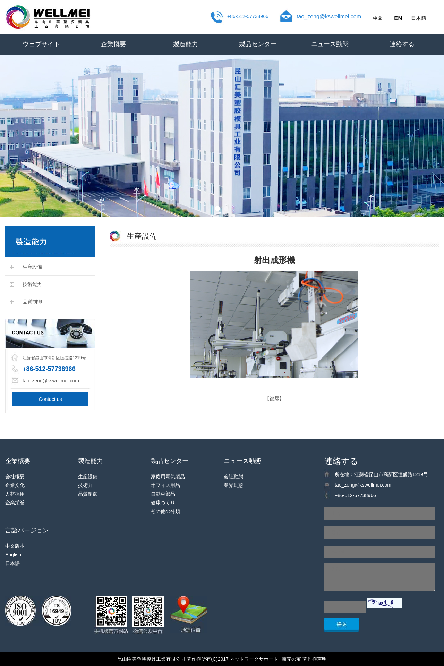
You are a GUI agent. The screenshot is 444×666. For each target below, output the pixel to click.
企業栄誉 (15, 502)
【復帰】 (274, 398)
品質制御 (32, 301)
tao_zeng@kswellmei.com (329, 16)
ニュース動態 (330, 44)
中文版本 (15, 546)
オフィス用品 (165, 485)
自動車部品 (163, 494)
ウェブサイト (41, 44)
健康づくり (163, 502)
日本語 (12, 563)
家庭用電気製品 (168, 476)
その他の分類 (165, 511)
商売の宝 (291, 659)
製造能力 (185, 44)
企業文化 (15, 485)
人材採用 (15, 494)
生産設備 (32, 267)
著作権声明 (314, 659)
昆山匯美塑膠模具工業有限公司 (151, 659)
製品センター (257, 44)
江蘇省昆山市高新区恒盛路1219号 (54, 357)
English (13, 554)
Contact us (50, 399)
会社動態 (233, 476)
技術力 (85, 485)
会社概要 (15, 476)
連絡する (402, 44)
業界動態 (233, 485)
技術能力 (32, 284)
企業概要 (113, 44)
